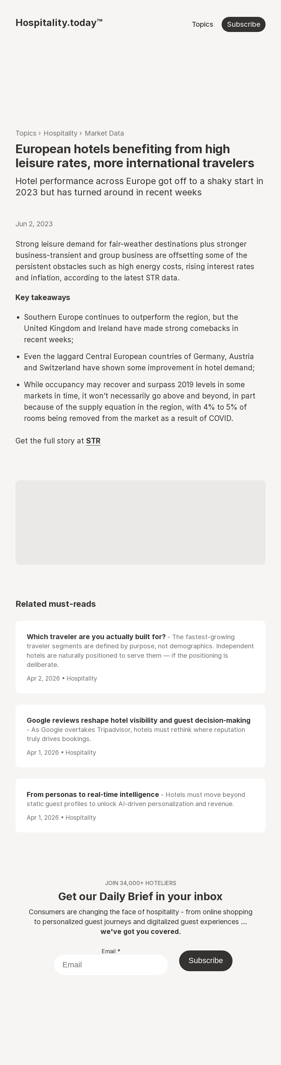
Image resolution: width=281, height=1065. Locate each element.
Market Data (104, 133)
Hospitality (61, 133)
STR (93, 440)
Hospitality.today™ (59, 22)
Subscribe (243, 24)
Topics (202, 24)
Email (111, 951)
